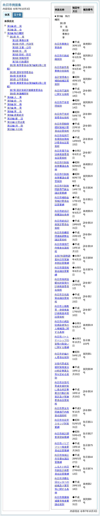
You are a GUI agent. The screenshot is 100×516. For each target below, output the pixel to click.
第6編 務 (14, 104)
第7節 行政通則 (20, 61)
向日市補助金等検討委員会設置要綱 (62, 201)
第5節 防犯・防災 (21, 54)
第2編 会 (14, 29)
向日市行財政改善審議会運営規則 (62, 178)
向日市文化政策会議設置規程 (62, 298)
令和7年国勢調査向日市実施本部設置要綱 (62, 259)
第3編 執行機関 (15, 33)
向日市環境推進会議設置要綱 (62, 271)
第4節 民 (19, 51)
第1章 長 (17, 36)
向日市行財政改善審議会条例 (62, 166)
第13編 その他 (14, 129)
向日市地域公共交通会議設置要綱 (62, 459)
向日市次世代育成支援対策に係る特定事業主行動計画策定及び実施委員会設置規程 (62, 393)
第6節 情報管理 (20, 58)
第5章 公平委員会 (19, 79)
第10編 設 (15, 118)
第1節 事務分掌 (20, 40)
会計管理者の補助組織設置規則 (62, 81)
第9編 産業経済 (15, 115)
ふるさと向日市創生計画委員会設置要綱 (62, 470)
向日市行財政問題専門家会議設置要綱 (62, 189)
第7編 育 (14, 108)
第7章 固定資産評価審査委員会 (26, 90)
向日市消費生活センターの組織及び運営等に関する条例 (62, 485)
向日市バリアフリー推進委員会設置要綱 (62, 447)
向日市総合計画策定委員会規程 (62, 224)
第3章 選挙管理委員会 (21, 72)
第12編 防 (15, 125)
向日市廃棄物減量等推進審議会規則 (62, 501)
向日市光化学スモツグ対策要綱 (62, 423)
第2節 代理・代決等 (22, 44)
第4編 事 (14, 97)
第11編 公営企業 (16, 122)
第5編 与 (14, 100)
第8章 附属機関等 (19, 93)
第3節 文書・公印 (21, 47)
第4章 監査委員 (18, 76)
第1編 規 (14, 26)
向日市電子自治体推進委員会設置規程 (62, 154)
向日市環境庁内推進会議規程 (62, 248)
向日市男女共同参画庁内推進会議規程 (62, 412)
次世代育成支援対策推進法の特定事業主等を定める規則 (62, 370)
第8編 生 (14, 111)
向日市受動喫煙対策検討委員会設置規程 (62, 127)
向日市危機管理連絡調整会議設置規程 (62, 236)
